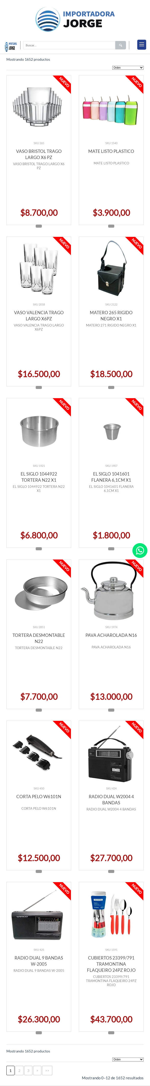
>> (47, 1070)
